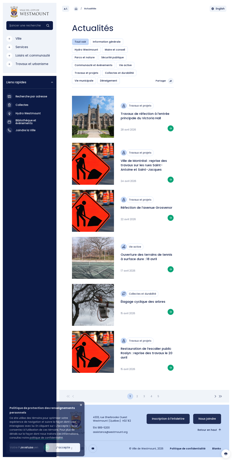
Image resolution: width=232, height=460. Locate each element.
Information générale (106, 41)
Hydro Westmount (86, 49)
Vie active (125, 65)
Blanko (216, 448)
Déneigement (108, 80)
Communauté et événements (93, 65)
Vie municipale (84, 80)
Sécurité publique (112, 57)
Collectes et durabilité (119, 73)
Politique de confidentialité (188, 448)
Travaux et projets (86, 73)
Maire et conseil (115, 49)
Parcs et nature (85, 57)
